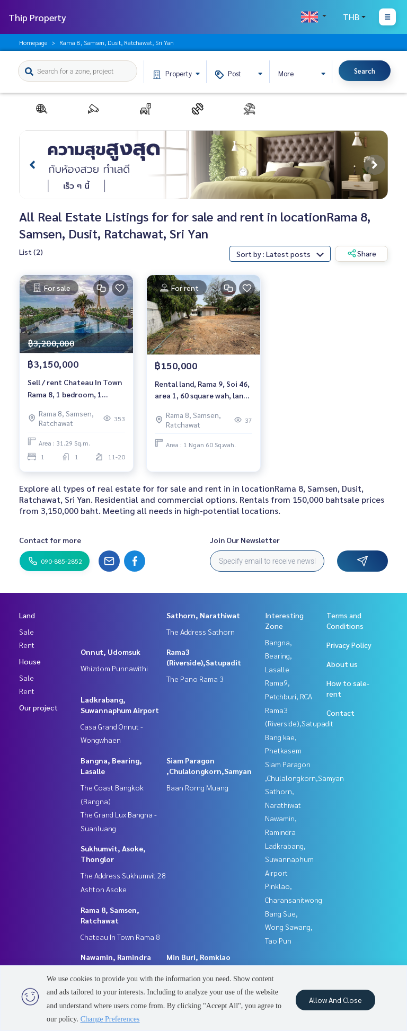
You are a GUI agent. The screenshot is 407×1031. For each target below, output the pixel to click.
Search (364, 70)
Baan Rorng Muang (197, 787)
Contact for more (50, 540)
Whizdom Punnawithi (114, 668)
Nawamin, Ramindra (116, 957)
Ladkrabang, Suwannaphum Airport (289, 859)
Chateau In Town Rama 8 (120, 936)
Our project (38, 707)
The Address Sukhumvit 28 (123, 875)
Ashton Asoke (104, 889)
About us (342, 664)
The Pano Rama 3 (195, 678)
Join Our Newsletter (245, 540)
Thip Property (37, 17)
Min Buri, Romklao (198, 957)
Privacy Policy (348, 645)
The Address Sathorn (200, 631)
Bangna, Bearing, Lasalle (278, 655)
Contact (340, 712)
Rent (26, 645)
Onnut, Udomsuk (110, 651)
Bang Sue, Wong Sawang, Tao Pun (289, 927)
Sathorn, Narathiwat (203, 615)
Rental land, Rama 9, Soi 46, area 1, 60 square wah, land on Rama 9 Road (202, 390)
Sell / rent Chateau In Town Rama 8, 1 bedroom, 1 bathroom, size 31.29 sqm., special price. (75, 388)
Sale (26, 631)
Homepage (33, 42)
